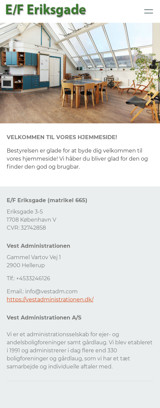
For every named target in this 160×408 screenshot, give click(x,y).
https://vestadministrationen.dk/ (50, 299)
